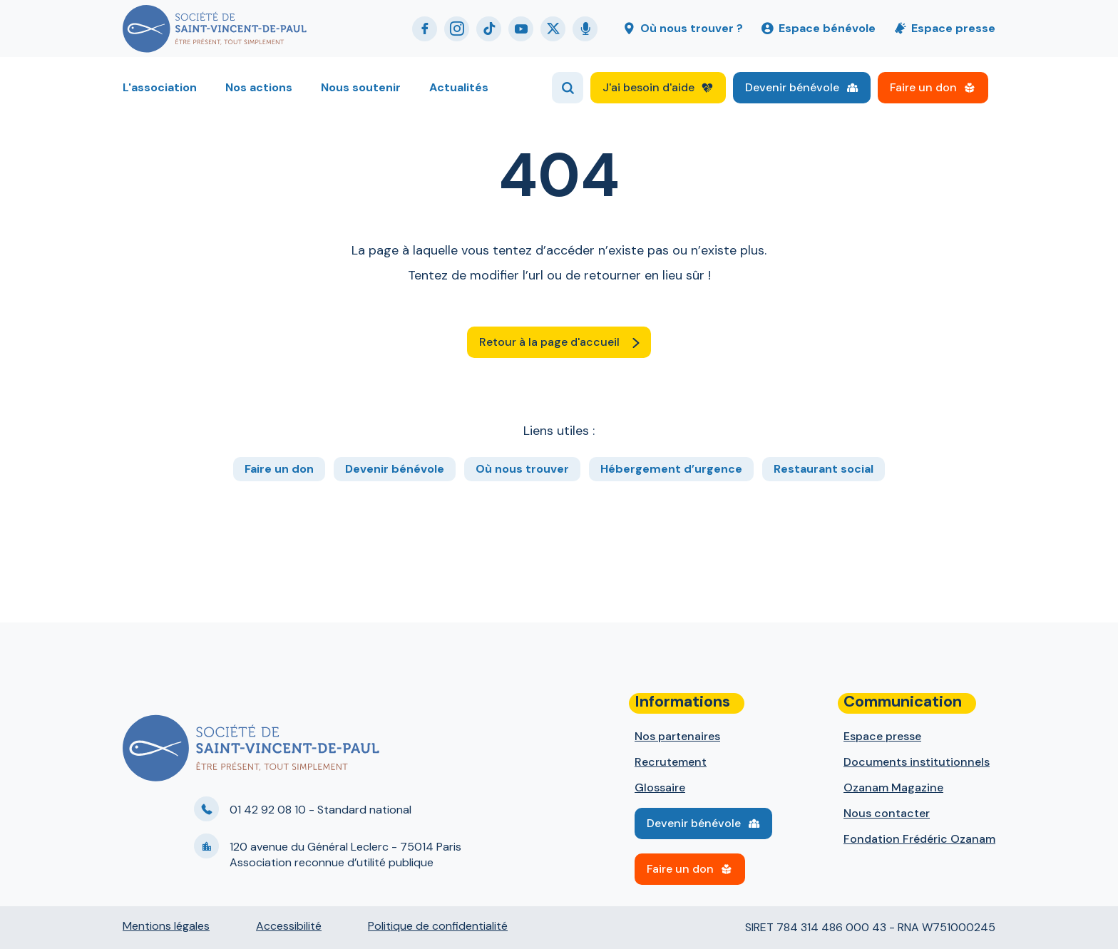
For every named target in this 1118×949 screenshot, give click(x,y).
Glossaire (660, 787)
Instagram (456, 28)
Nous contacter (886, 813)
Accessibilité (289, 925)
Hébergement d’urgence (671, 468)
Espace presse (953, 28)
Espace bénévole (827, 28)
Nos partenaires (677, 736)
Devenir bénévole (792, 87)
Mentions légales (166, 925)
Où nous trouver (522, 468)
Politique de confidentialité (438, 925)
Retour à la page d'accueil (549, 341)
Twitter (552, 28)
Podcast (585, 28)
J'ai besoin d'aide (648, 87)
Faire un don (923, 87)
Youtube (520, 28)
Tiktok (488, 28)
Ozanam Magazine (893, 787)
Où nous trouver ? (691, 28)
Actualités (458, 87)
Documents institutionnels (916, 761)
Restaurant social (823, 468)
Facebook (424, 28)
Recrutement (671, 761)
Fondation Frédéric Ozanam (919, 838)
